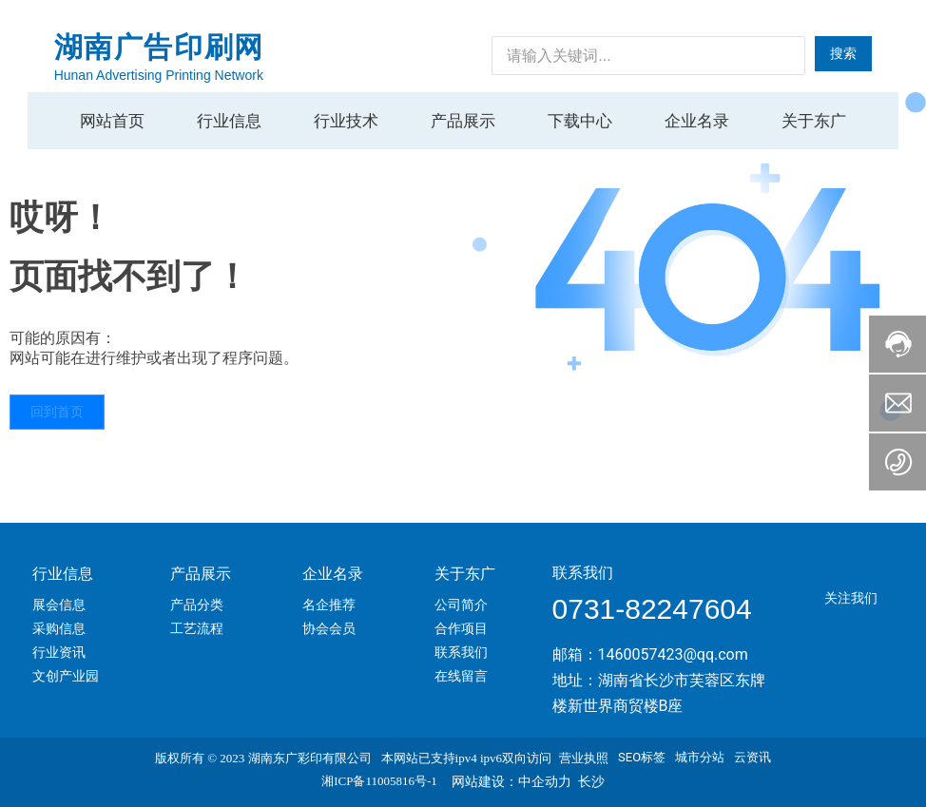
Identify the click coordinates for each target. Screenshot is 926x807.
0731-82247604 (652, 608)
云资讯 (752, 757)
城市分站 (699, 757)
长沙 (591, 781)
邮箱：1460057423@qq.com (650, 654)
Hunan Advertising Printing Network (158, 75)
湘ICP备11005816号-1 (379, 781)
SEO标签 (642, 757)
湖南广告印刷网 (159, 47)
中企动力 (544, 781)
